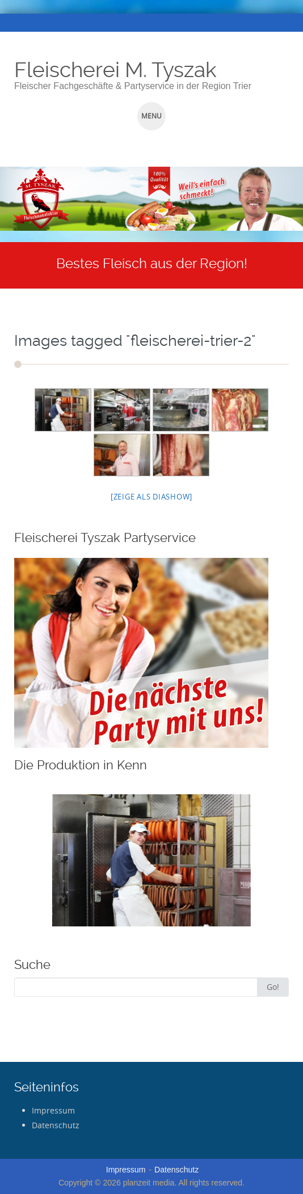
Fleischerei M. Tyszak (115, 69)
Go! (273, 986)
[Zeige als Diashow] (151, 497)
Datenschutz (55, 1125)
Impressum (53, 1110)
